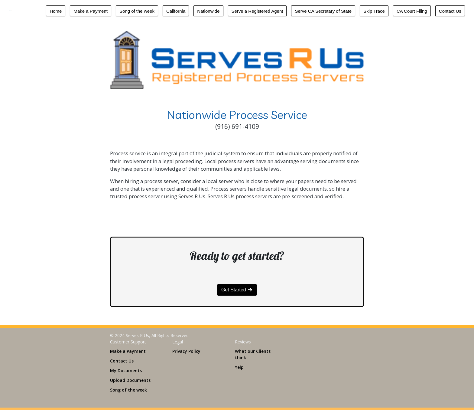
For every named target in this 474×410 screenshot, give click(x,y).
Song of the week (136, 11)
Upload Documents (130, 380)
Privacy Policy (186, 351)
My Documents (126, 370)
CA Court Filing (412, 11)
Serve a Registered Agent (257, 11)
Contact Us (450, 11)
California (175, 11)
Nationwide (208, 11)
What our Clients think (253, 354)
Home (56, 11)
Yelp (239, 367)
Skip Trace (374, 11)
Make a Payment (90, 11)
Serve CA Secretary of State (323, 11)
